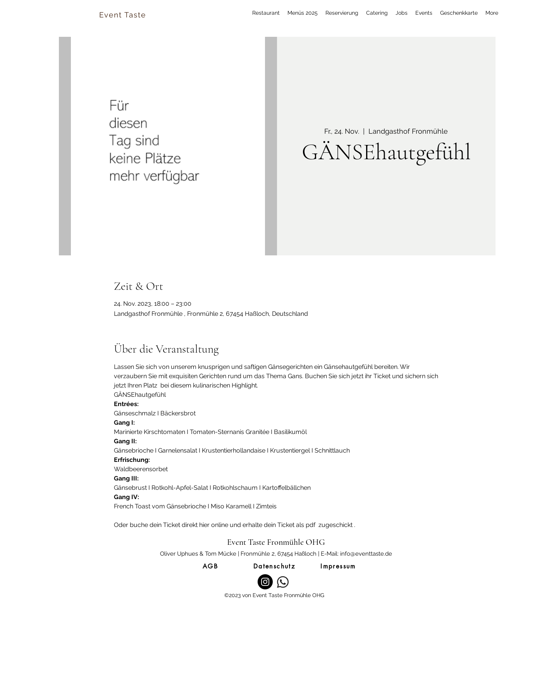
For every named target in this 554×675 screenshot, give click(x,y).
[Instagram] (265, 581)
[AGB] (210, 566)
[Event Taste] (123, 14)
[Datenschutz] (274, 566)
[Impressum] (338, 566)
